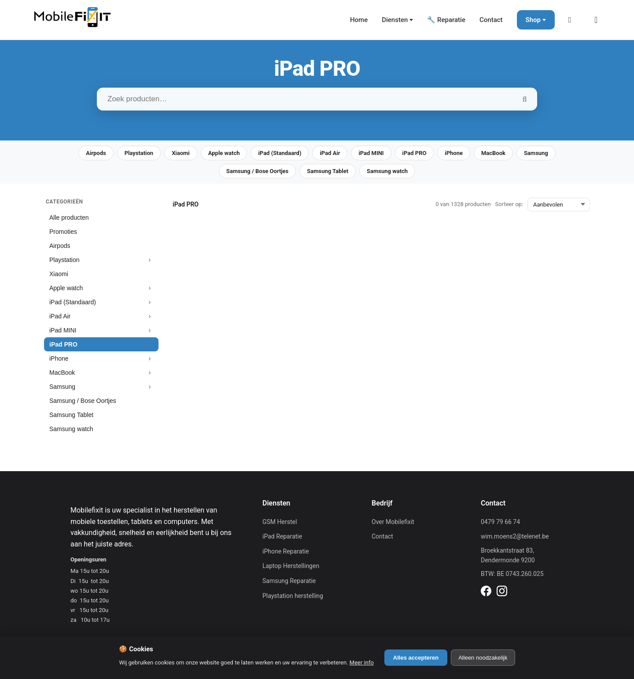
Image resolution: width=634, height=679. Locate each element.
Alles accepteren (416, 657)
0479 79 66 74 (500, 521)
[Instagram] (502, 592)
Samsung (536, 153)
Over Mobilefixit (393, 521)
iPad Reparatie (282, 536)
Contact (491, 20)
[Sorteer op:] (558, 204)
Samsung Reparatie (289, 580)
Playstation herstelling (292, 595)
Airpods (96, 153)
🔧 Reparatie (446, 20)
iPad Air (330, 153)
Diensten (395, 20)
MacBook (493, 153)
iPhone (454, 153)
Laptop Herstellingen (290, 565)
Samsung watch (387, 171)
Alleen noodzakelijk (482, 657)
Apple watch (224, 153)
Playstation (139, 153)
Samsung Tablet (327, 171)
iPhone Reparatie (285, 551)
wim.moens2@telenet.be (515, 536)
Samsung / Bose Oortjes (257, 171)
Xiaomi (181, 153)
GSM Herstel (279, 521)
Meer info (362, 662)
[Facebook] (486, 592)
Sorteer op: (509, 204)
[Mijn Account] (572, 20)
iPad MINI (370, 153)
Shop (533, 20)
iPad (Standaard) (279, 153)
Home (359, 20)
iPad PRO (414, 153)
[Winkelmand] (599, 20)
